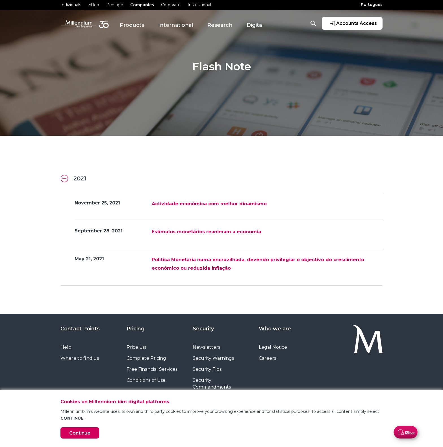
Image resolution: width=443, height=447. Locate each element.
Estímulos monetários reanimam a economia (206, 231)
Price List (137, 347)
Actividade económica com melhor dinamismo (209, 203)
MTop (93, 4)
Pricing (136, 329)
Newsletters (206, 347)
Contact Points (80, 329)
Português (372, 4)
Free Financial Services (152, 369)
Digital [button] (255, 25)
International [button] (175, 25)
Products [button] (132, 25)
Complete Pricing (146, 358)
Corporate (171, 4)
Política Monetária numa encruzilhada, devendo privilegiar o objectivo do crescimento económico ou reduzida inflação (258, 264)
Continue (79, 433)
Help (65, 347)
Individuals (70, 4)
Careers (267, 358)
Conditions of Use (146, 380)
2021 (73, 178)
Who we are (275, 329)
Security (203, 329)
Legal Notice (273, 347)
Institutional (199, 4)
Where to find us (79, 358)
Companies (142, 4)
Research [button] (220, 25)
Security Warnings (213, 358)
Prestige (114, 4)
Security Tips (207, 369)
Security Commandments (212, 384)
